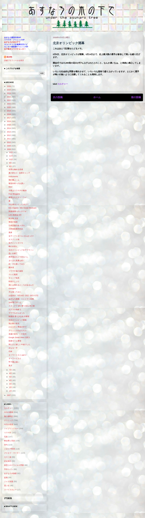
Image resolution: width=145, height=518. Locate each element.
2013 (9, 132)
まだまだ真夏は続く (17, 260)
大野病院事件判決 (16, 229)
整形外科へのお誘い (17, 183)
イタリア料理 (9, 449)
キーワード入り (15, 358)
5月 (10, 377)
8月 (10, 166)
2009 (9, 146)
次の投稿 (58, 97)
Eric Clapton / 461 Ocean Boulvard (22, 208)
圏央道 (11, 267)
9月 (10, 163)
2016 (9, 121)
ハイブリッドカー (11, 428)
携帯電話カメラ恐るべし (18, 257)
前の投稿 (136, 97)
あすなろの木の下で (12, 42)
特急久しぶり (14, 281)
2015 (9, 125)
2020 (9, 107)
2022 (9, 100)
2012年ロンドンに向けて (19, 204)
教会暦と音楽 (9, 441)
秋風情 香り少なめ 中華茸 (19, 316)
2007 (9, 395)
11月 (11, 156)
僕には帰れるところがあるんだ (21, 285)
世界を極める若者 (16, 169)
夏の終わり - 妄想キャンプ (19, 173)
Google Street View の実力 (19, 337)
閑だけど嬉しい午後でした (19, 344)
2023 (9, 97)
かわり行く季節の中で (18, 327)
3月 (10, 384)
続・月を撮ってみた (17, 264)
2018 (9, 114)
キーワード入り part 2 (17, 355)
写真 (6, 437)
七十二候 (7, 457)
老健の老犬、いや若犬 (18, 334)
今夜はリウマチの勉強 (18, 190)
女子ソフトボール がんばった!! (21, 236)
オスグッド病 (14, 239)
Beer (10, 187)
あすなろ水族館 (10, 473)
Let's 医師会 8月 (15, 215)
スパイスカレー (10, 490)
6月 (10, 373)
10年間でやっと (15, 302)
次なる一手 (13, 348)
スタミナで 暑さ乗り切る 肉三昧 (22, 306)
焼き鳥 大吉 (13, 218)
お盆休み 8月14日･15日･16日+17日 (23, 295)
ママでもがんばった (17, 313)
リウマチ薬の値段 (16, 271)
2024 (9, 93)
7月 (10, 370)
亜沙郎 (9, 57)
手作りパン (8, 469)
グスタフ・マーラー (12, 453)
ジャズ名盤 (8, 481)
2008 (9, 149)
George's (12, 288)
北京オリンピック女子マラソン (21, 250)
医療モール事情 (15, 341)
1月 (10, 391)
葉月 (10, 365)
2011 (9, 139)
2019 (9, 111)
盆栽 (6, 477)
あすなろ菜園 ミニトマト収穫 (21, 299)
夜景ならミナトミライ (18, 197)
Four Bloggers (14, 194)
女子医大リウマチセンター (15, 49)
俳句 (6, 445)
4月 (10, 380)
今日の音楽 (8, 424)
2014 (9, 128)
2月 (10, 387)
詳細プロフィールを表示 (14, 60)
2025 (9, 90)
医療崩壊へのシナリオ (18, 211)
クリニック (8, 420)
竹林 (10, 351)
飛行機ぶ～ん (14, 180)
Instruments (13, 176)
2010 (9, 142)
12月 (11, 152)
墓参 (10, 232)
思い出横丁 (13, 253)
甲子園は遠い (14, 362)
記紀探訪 (7, 461)
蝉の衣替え (13, 246)
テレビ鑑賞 (13, 274)
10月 (11, 159)
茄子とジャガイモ (16, 243)
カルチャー (63, 84)
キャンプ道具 (14, 278)
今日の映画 (8, 412)
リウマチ (7, 433)
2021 (9, 104)
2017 (9, 118)
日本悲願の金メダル (17, 225)
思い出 (6, 486)
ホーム (97, 97)
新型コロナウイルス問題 (14, 465)
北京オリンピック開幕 (18, 320)
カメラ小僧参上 (15, 309)
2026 (9, 86)
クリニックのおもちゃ (18, 330)
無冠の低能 (13, 222)
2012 (9, 135)
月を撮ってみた (15, 292)
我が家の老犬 (14, 323)
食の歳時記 (8, 416)
